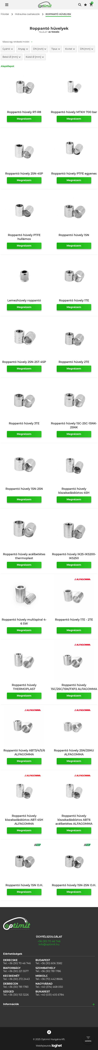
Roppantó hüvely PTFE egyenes (74, 173)
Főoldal (5, 14)
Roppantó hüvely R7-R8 (24, 112)
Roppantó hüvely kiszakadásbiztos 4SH (74, 490)
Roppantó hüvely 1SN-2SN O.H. (74, 885)
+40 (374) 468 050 (52, 986)
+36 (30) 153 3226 (18, 994)
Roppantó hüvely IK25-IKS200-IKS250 (74, 556)
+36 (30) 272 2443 (19, 979)
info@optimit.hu (49, 944)
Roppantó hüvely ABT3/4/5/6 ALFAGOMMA (24, 752)
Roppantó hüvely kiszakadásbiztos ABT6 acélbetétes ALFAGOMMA (73, 819)
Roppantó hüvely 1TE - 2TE (74, 619)
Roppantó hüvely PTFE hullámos (24, 237)
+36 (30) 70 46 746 (49, 941)
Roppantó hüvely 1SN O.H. (24, 885)
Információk (11, 1004)
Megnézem (24, 118)
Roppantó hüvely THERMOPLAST (24, 687)
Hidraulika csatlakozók (27, 14)
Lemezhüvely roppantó (24, 300)
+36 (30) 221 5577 (18, 971)
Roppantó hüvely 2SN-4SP (24, 173)
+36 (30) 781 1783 (18, 986)
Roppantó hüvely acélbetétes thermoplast (24, 556)
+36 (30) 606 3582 (51, 963)
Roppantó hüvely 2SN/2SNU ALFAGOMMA (74, 752)
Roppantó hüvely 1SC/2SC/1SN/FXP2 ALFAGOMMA (74, 687)
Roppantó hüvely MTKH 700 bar (74, 112)
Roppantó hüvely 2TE (74, 362)
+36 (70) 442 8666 (52, 979)
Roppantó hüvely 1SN (74, 235)
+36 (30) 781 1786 (51, 971)
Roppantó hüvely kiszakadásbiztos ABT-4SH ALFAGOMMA (24, 819)
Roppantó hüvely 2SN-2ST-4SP (24, 362)
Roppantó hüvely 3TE (24, 423)
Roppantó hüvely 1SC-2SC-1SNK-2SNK (74, 425)
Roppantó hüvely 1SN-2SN (24, 489)
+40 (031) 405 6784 (52, 994)
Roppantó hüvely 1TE (74, 300)
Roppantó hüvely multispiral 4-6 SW (24, 621)
